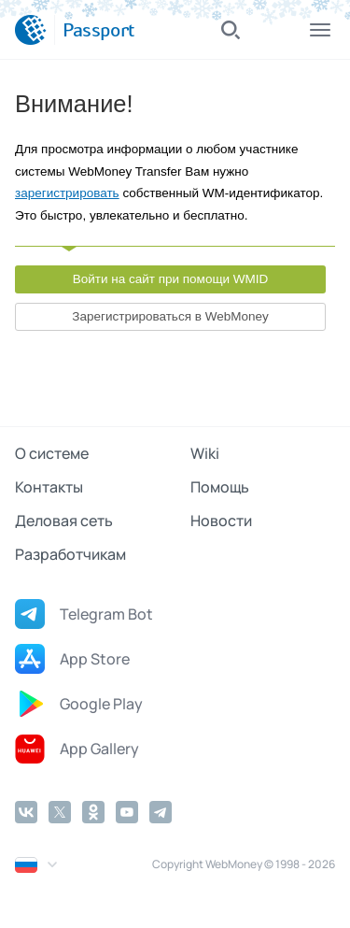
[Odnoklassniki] (93, 812)
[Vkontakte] (26, 812)
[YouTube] (127, 812)
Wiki (204, 453)
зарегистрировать (67, 193)
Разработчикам (70, 554)
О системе (52, 453)
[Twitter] (60, 812)
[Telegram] (160, 812)
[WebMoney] (31, 29)
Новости (221, 520)
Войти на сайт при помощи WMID (171, 279)
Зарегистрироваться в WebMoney (170, 316)
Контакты (49, 487)
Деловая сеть (64, 520)
